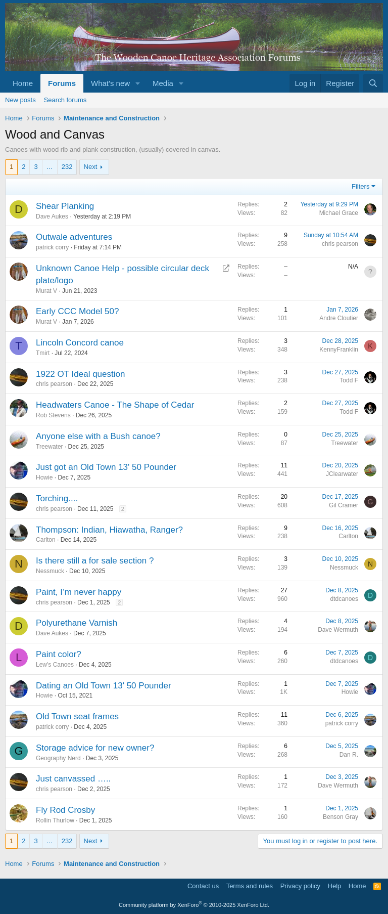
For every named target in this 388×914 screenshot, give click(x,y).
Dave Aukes (52, 216)
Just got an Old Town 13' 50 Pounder (106, 467)
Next (91, 166)
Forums (62, 83)
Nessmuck (50, 571)
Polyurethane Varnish (76, 623)
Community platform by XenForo (194, 905)
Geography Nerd (58, 758)
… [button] (49, 166)
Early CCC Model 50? (77, 311)
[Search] (373, 83)
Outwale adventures (74, 237)
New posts (20, 100)
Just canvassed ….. (73, 779)
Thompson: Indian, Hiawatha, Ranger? (109, 530)
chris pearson (340, 243)
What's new (110, 83)
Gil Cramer (343, 505)
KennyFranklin (338, 349)
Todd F (349, 380)
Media (163, 83)
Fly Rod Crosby (65, 810)
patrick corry (52, 247)
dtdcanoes (344, 598)
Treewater (49, 446)
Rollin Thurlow (55, 820)
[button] (138, 83)
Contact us (203, 886)
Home (23, 83)
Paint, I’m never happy (78, 592)
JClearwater (342, 473)
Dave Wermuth (338, 629)
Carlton (46, 539)
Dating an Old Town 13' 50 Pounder (103, 685)
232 (67, 166)
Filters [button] (360, 186)
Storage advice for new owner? (95, 748)
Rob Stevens (53, 415)
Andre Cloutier (338, 318)
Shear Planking (65, 206)
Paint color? (58, 654)
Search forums (65, 100)
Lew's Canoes (55, 664)
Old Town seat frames (77, 716)
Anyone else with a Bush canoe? (98, 436)
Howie (44, 477)
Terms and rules (249, 886)
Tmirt (43, 353)
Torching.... (57, 498)
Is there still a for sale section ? (95, 560)
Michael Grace (338, 212)
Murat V (46, 290)
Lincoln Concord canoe (80, 342)
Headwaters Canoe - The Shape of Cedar (115, 405)
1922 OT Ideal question (80, 374)
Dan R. (349, 754)
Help (335, 886)
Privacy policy (300, 886)
